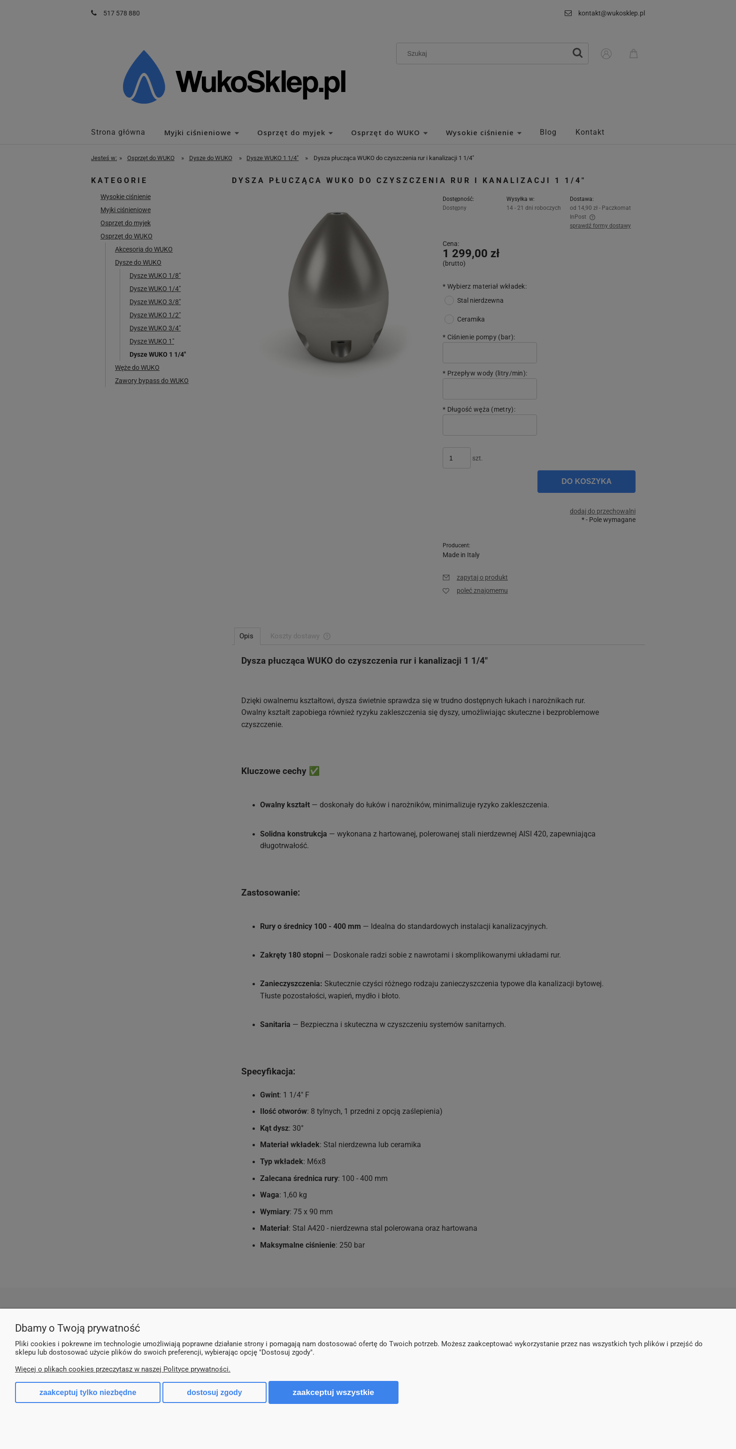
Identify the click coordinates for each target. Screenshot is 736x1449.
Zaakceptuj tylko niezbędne (87, 1392)
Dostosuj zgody (214, 1392)
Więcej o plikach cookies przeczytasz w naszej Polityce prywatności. (122, 1369)
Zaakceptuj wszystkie (334, 1392)
